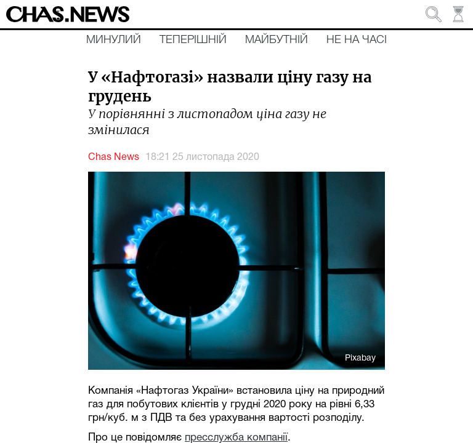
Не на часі (356, 40)
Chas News (113, 157)
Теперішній (193, 40)
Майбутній (276, 40)
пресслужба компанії (236, 437)
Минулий (113, 40)
